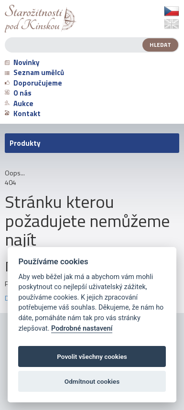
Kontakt (23, 113)
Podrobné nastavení (81, 328)
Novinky (22, 62)
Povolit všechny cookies (92, 356)
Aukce (19, 103)
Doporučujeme (33, 83)
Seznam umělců (34, 72)
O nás (18, 93)
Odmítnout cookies (92, 381)
